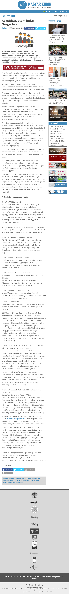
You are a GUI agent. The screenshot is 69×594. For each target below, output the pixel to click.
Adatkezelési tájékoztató (46, 592)
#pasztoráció (37, 478)
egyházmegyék (56, 131)
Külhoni (29, 577)
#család (12, 478)
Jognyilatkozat (35, 592)
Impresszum (20, 592)
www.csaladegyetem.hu (16, 419)
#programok (35, 480)
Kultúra (34, 579)
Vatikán (52, 134)
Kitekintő (37, 577)
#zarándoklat (18, 483)
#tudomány (7, 483)
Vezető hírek (55, 21)
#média (28, 478)
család (59, 136)
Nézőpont (59, 577)
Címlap (6, 577)
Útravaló (53, 127)
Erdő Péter (60, 129)
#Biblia (5, 478)
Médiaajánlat (27, 592)
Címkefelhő (54, 123)
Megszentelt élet (48, 577)
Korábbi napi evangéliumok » (58, 118)
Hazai (4, 28)
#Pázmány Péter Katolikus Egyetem (16, 480)
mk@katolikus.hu (50, 589)
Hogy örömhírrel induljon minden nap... (57, 112)
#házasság (20, 478)
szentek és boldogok (57, 139)
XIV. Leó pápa (57, 140)
